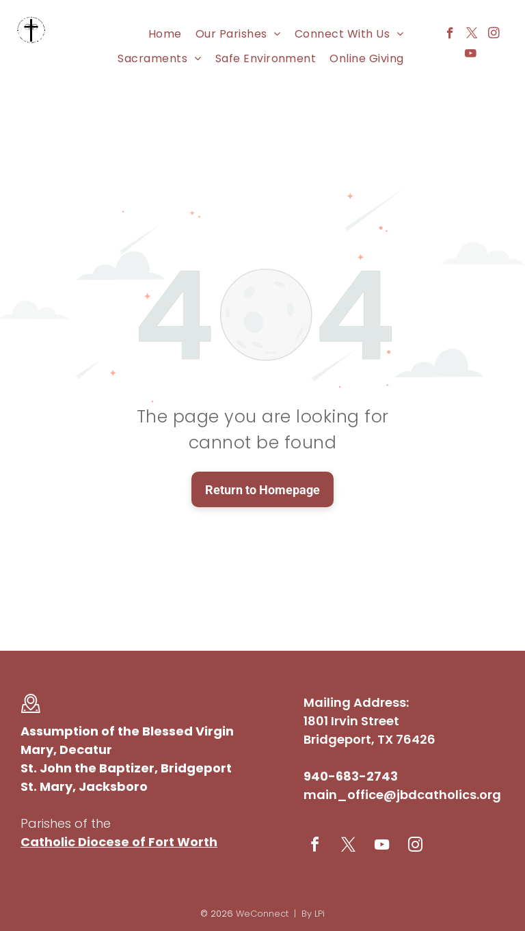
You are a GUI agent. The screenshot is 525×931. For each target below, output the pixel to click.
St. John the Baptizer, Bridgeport (126, 768)
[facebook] (450, 35)
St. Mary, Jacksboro (84, 786)
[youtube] (470, 55)
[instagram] (493, 35)
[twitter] (472, 35)
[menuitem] (165, 34)
